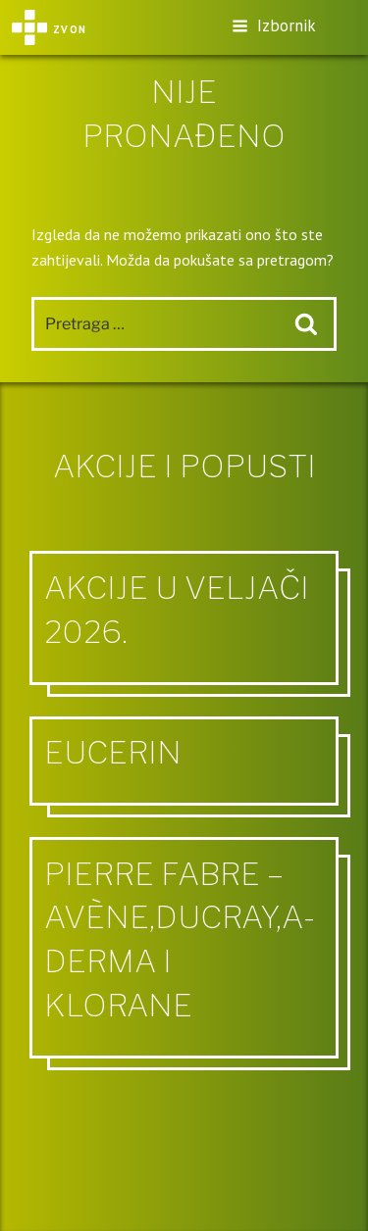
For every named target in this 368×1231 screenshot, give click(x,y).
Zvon (49, 27)
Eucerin (113, 752)
